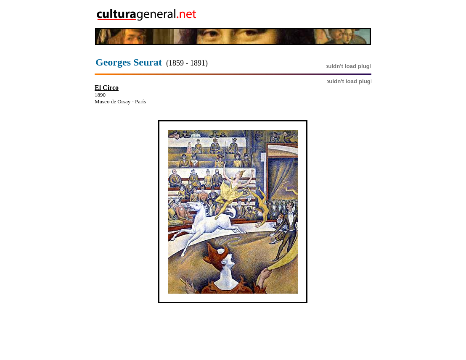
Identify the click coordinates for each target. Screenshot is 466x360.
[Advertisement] (322, 13)
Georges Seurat (128, 62)
